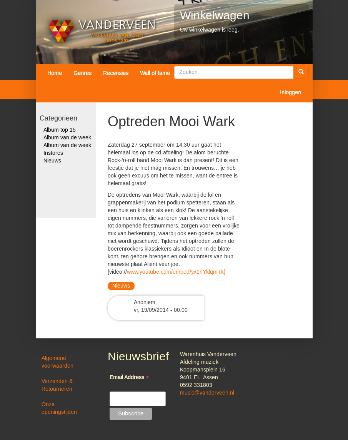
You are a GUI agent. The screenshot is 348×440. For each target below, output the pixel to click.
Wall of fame (155, 73)
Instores (53, 153)
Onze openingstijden (59, 408)
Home (54, 73)
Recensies (115, 73)
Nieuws (52, 160)
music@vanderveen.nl (207, 393)
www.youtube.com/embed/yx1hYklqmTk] (176, 272)
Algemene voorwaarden (57, 362)
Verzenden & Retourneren (57, 385)
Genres (82, 73)
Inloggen (290, 92)
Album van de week (67, 137)
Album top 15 (59, 130)
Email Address (129, 378)
